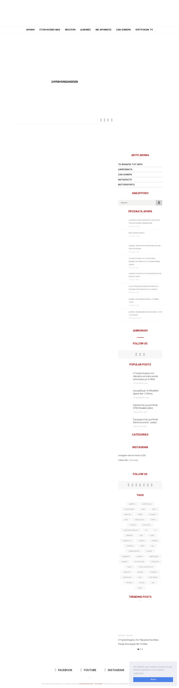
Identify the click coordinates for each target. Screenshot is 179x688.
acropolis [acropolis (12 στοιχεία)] (146, 504)
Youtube (88, 670)
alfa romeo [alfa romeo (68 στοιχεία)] (129, 509)
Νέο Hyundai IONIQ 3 (136, 233)
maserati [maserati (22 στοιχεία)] (126, 556)
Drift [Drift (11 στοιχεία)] (153, 520)
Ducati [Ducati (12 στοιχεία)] (133, 525)
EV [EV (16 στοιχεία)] (146, 530)
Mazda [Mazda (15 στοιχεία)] (139, 556)
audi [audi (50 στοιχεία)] (154, 509)
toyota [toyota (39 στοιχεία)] (129, 583)
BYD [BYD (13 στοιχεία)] (126, 520)
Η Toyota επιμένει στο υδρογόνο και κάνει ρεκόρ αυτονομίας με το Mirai (145, 376)
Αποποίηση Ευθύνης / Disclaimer (91, 684)
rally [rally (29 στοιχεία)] (129, 567)
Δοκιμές (85, 29)
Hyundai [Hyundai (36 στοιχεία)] (129, 546)
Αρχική (30, 29)
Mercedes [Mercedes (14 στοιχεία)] (154, 556)
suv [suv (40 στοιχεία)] (140, 577)
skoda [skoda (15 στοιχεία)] (140, 572)
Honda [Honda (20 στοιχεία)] (142, 541)
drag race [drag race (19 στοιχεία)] (139, 520)
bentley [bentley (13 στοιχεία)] (127, 514)
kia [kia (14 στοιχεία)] (152, 546)
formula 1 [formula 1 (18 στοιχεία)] (127, 541)
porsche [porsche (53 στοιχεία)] (155, 562)
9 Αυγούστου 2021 (140, 426)
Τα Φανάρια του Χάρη (130, 164)
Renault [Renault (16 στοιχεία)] (127, 572)
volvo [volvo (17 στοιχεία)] (141, 583)
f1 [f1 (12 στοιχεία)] (155, 530)
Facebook (63, 670)
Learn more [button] (139, 673)
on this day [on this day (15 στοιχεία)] (139, 562)
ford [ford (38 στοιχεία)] (152, 535)
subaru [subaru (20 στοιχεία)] (153, 572)
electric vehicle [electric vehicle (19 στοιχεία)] (131, 530)
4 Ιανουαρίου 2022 (140, 412)
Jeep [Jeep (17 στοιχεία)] (142, 546)
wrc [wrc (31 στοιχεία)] (140, 588)
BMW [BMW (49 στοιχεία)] (140, 514)
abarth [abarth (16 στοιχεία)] (132, 504)
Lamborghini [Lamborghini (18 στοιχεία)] (133, 551)
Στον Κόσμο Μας (49, 29)
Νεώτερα (70, 29)
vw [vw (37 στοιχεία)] (153, 583)
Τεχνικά (129, 635)
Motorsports (126, 184)
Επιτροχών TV (144, 29)
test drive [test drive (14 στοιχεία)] (153, 577)
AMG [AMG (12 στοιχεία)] (143, 509)
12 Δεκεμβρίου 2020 (141, 398)
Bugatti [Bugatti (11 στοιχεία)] (152, 514)
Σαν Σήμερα (123, 29)
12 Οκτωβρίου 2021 (140, 383)
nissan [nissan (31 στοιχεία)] (124, 562)
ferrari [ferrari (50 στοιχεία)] (129, 535)
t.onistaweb (133, 460)
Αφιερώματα (125, 169)
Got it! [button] (153, 679)
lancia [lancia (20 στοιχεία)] (149, 551)
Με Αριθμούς (104, 29)
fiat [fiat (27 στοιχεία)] (141, 535)
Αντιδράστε (125, 179)
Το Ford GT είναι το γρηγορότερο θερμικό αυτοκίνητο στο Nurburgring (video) (144, 261)
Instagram (114, 670)
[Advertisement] (89, 52)
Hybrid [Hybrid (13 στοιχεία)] (154, 541)
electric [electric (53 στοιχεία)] (146, 525)
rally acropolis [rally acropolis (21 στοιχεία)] (146, 567)
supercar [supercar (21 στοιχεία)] (127, 577)
